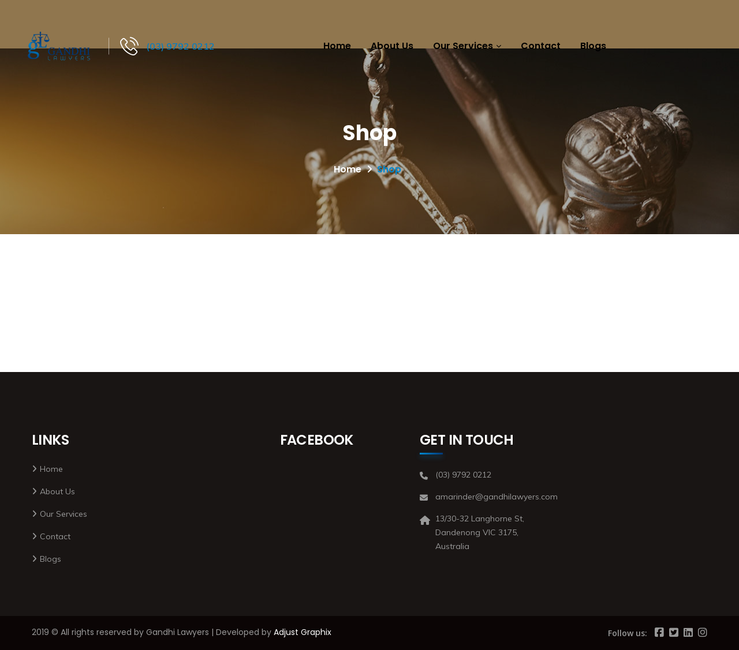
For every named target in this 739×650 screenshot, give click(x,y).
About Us (392, 45)
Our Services (463, 45)
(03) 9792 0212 (180, 46)
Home (337, 45)
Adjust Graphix (302, 632)
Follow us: (627, 633)
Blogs (593, 45)
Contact (541, 45)
